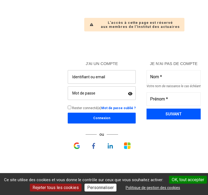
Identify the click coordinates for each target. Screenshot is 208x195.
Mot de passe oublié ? (118, 108)
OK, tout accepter (188, 179)
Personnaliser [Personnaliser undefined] (100, 187)
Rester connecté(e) (84, 108)
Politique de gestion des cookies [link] (153, 188)
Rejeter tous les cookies (55, 187)
